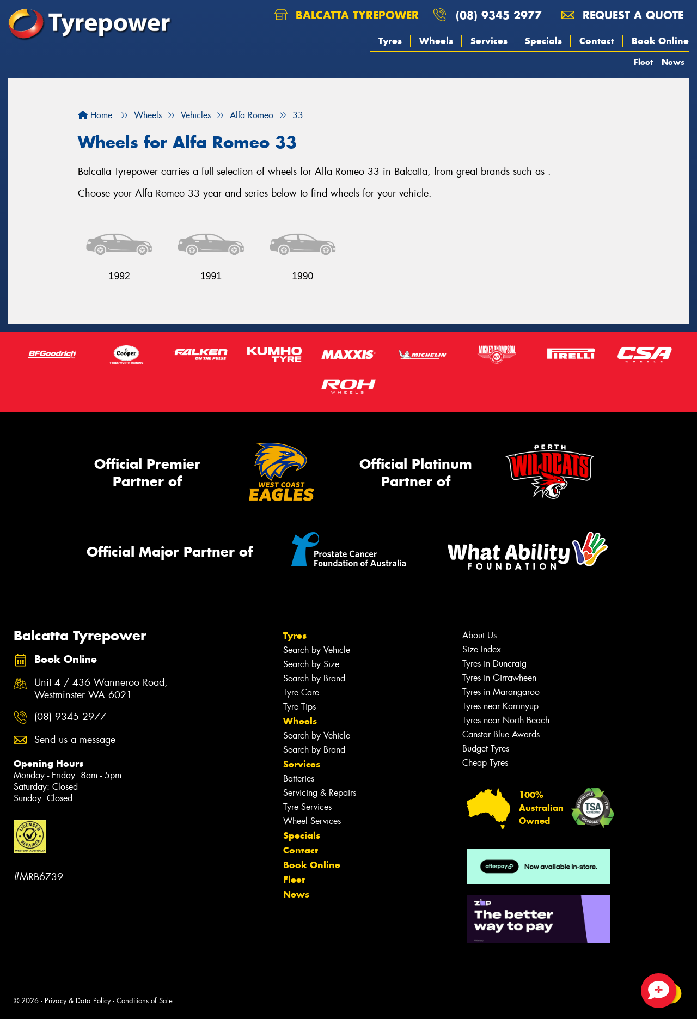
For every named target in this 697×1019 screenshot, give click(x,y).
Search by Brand (314, 678)
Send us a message (74, 740)
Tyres (390, 41)
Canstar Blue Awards (501, 734)
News (673, 62)
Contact (596, 41)
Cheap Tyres (485, 762)
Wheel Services (312, 821)
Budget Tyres (485, 748)
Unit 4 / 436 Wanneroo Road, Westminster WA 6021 (101, 688)
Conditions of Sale (145, 1000)
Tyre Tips (299, 706)
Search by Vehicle (316, 650)
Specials (543, 41)
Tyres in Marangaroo (501, 692)
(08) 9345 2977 (499, 15)
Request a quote (622, 15)
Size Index (481, 649)
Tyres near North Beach (505, 720)
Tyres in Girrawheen (499, 678)
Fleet (643, 62)
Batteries (298, 778)
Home (95, 115)
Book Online (660, 41)
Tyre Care (301, 692)
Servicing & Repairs (319, 792)
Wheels (436, 41)
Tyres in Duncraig (494, 663)
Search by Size (311, 664)
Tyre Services (307, 807)
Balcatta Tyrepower (346, 15)
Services (489, 41)
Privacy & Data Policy (78, 1000)
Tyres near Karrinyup (500, 706)
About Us (479, 635)
